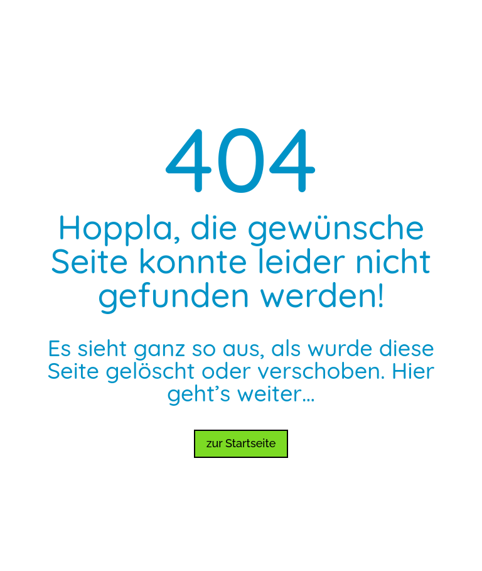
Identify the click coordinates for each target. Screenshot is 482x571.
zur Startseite (241, 443)
